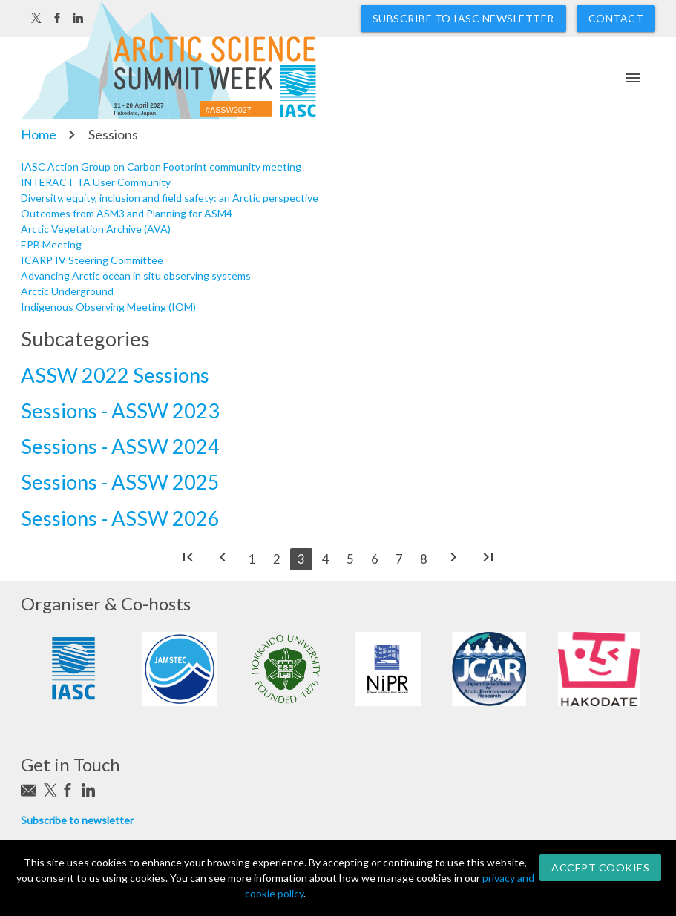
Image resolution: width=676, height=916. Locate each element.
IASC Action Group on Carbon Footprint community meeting (161, 166)
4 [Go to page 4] (325, 559)
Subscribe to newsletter (77, 820)
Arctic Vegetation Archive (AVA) (96, 229)
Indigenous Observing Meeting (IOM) (108, 306)
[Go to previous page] (222, 560)
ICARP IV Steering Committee (92, 260)
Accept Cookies (600, 867)
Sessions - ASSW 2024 (120, 446)
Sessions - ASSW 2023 (120, 410)
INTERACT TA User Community (96, 182)
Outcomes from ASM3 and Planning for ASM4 (126, 213)
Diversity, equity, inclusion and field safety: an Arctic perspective (169, 197)
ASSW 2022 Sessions (115, 375)
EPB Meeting (51, 244)
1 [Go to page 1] (252, 559)
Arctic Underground (67, 291)
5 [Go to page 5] (350, 559)
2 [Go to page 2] (276, 559)
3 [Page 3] (301, 559)
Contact (616, 18)
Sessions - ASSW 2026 (120, 518)
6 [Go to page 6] (374, 559)
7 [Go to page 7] (399, 559)
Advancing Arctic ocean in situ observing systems (136, 275)
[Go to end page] (488, 560)
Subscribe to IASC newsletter (463, 18)
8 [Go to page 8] (423, 559)
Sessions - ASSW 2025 (120, 481)
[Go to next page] (453, 560)
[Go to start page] (187, 560)
